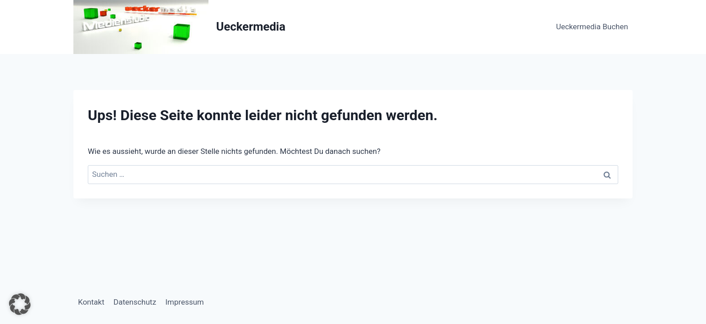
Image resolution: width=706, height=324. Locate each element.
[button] (20, 304)
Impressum (184, 301)
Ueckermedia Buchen (592, 26)
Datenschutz (134, 301)
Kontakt (91, 301)
